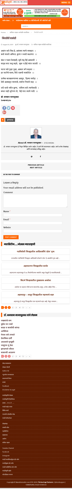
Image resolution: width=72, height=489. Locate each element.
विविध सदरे (5, 410)
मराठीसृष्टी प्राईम (6, 471)
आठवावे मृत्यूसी (7, 341)
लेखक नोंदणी (6, 367)
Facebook (5, 452)
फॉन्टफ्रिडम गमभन (7, 474)
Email (6, 219)
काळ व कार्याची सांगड (10, 327)
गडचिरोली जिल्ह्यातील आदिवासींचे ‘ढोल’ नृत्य (35, 251)
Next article (36, 167)
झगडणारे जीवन (7, 348)
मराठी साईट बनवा (7, 407)
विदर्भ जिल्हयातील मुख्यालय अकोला (36, 280)
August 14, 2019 (8, 44)
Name (6, 211)
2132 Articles (49, 143)
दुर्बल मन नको (7, 324)
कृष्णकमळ (10, 120)
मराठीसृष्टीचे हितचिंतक (8, 399)
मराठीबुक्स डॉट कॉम (8, 463)
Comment (8, 192)
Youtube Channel (8, 448)
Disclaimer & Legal (8, 390)
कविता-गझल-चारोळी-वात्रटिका (42, 44)
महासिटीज (5, 431)
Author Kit (5, 371)
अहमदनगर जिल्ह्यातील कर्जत (35, 265)
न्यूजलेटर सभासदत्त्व (8, 375)
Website (7, 227)
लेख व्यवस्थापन (6, 363)
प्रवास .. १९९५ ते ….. (8, 403)
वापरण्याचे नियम (6, 378)
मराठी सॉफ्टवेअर (7, 418)
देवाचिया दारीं (6, 338)
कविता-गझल (6, 442)
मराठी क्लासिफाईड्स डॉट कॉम (10, 459)
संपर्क (3, 382)
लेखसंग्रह (5, 424)
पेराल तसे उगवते (8, 334)
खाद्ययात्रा (5, 435)
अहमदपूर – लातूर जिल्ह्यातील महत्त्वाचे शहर (36, 294)
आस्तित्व (4, 331)
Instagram (6, 456)
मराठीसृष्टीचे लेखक (7, 395)
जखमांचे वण (6, 320)
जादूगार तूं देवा (7, 345)
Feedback (5, 386)
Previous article (36, 165)
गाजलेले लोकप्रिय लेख (8, 414)
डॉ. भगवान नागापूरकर (23, 44)
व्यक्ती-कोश (5, 427)
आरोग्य (4, 439)
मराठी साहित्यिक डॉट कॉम (9, 467)
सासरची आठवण (8, 352)
